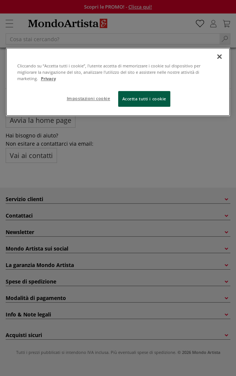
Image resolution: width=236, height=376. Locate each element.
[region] (118, 82)
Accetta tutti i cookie (144, 98)
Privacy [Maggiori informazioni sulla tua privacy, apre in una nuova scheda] (48, 78)
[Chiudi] (219, 56)
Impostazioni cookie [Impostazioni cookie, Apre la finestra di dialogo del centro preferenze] (88, 98)
